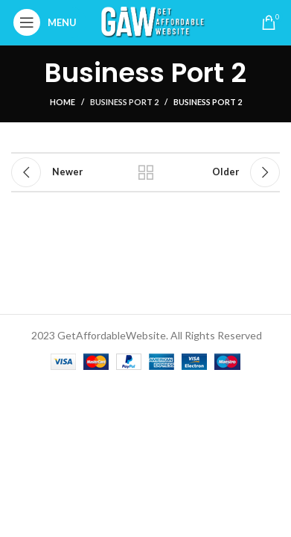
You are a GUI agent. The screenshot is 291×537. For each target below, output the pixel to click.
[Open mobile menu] (49, 22)
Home (62, 102)
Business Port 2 (124, 102)
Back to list (145, 172)
